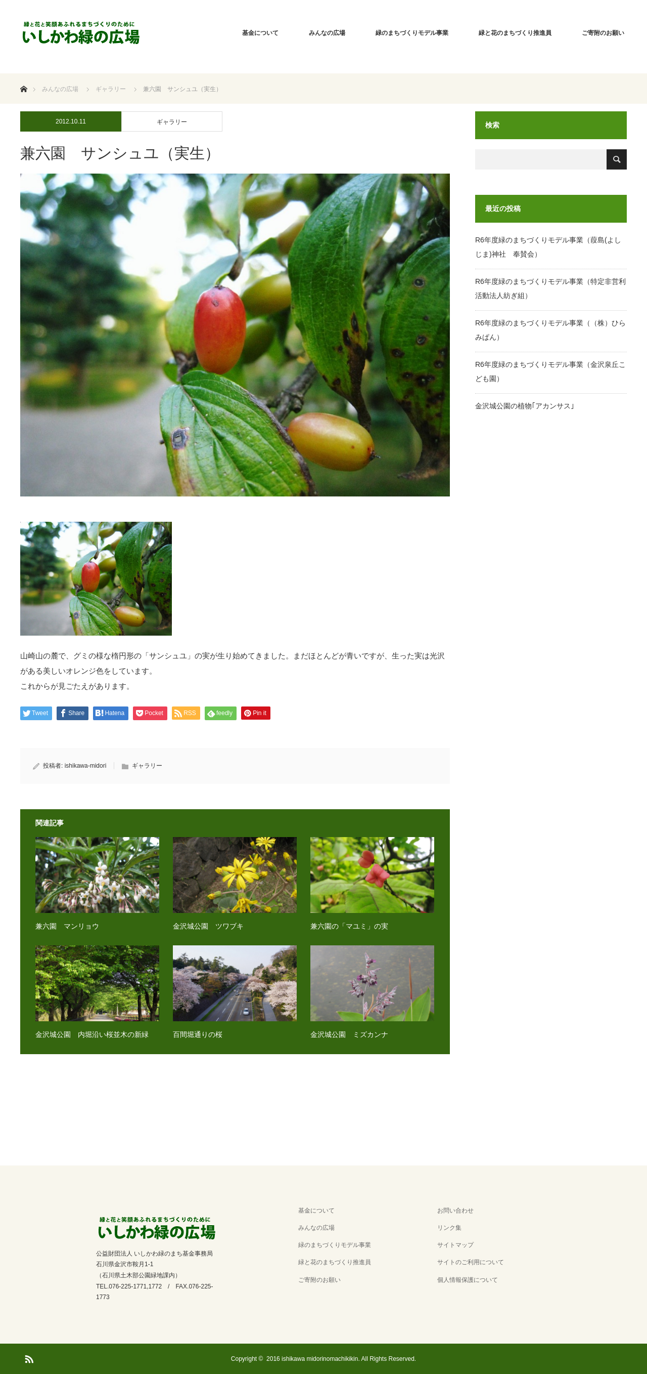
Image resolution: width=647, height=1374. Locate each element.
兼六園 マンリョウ (67, 926)
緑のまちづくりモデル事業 (412, 32)
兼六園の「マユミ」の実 (349, 926)
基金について (260, 32)
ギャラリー (172, 122)
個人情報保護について (467, 1279)
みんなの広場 (327, 32)
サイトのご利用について (470, 1262)
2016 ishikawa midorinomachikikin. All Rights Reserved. (341, 1358)
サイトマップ (455, 1244)
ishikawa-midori (86, 765)
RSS (27, 1357)
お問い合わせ (455, 1210)
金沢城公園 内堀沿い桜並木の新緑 (92, 1034)
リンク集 (449, 1227)
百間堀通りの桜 (197, 1034)
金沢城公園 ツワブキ (208, 926)
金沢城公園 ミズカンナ (349, 1034)
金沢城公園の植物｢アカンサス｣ (524, 406)
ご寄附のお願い (603, 32)
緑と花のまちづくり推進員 (515, 32)
